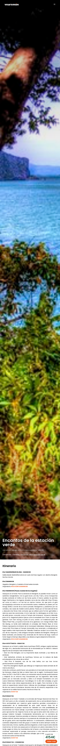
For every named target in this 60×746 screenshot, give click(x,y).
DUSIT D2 (14, 692)
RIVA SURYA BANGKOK (19, 586)
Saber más (51, 741)
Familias (16, 554)
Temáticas (7, 554)
